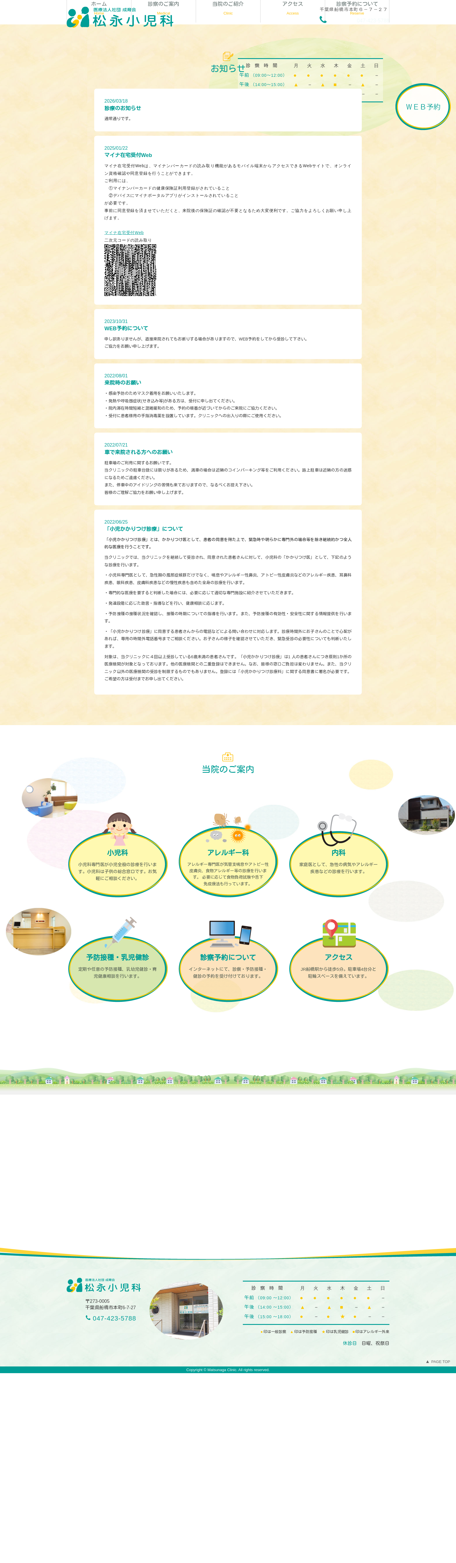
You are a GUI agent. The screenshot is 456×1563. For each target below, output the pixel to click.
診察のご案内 (163, 199)
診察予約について (357, 199)
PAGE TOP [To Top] (437, 1551)
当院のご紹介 (228, 199)
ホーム (99, 199)
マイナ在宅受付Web (124, 422)
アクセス (293, 199)
